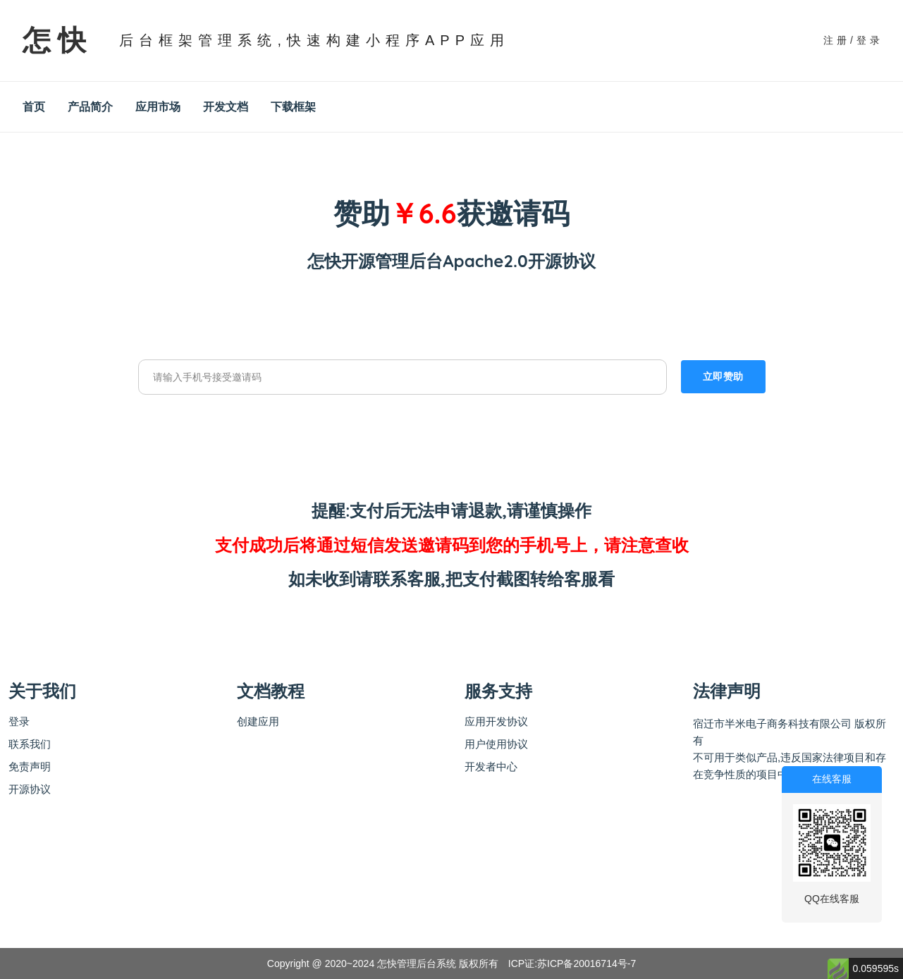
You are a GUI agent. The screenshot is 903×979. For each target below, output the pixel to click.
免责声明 (29, 766)
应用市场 (157, 106)
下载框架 (293, 106)
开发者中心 (491, 766)
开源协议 (29, 789)
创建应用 (258, 721)
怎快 (58, 40)
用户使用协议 (496, 744)
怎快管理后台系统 (416, 963)
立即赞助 (723, 376)
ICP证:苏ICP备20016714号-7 (572, 963)
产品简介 (90, 106)
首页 (34, 106)
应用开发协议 (496, 721)
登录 (19, 721)
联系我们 (29, 744)
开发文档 (225, 106)
